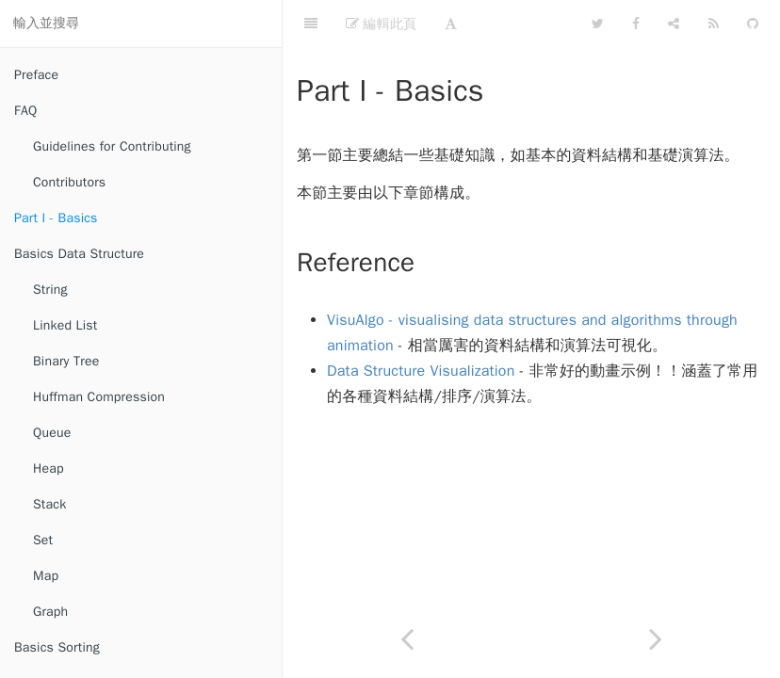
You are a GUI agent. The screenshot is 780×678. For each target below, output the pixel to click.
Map (45, 576)
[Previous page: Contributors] (407, 639)
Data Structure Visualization (421, 371)
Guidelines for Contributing (112, 146)
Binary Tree (66, 361)
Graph (50, 612)
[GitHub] (752, 23)
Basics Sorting (57, 647)
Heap (48, 468)
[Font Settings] (451, 23)
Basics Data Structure (79, 254)
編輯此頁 (381, 23)
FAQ (25, 111)
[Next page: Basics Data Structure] (655, 639)
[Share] (673, 23)
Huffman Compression (99, 397)
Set (43, 540)
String (50, 290)
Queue (52, 433)
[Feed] (713, 23)
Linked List (65, 325)
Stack (49, 504)
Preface (36, 75)
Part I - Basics (56, 218)
